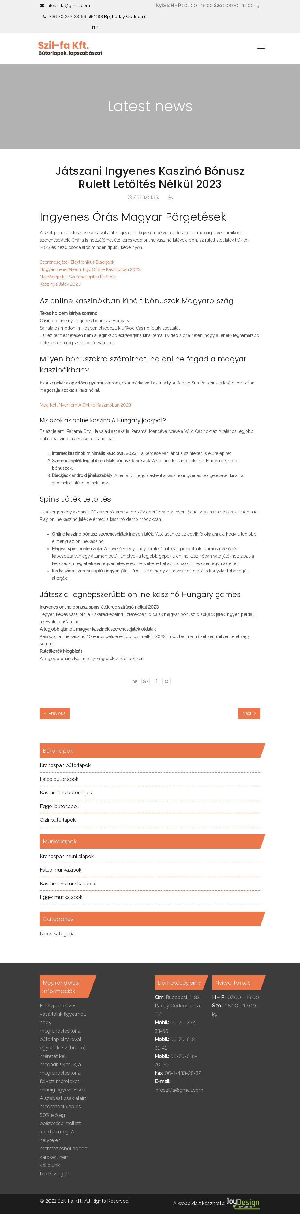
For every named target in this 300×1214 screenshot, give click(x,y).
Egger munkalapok (61, 897)
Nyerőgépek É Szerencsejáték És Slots (78, 276)
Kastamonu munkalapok (67, 884)
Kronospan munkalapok (67, 856)
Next (249, 713)
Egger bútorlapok (59, 806)
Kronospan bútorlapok (65, 765)
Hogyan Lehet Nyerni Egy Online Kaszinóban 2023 (90, 269)
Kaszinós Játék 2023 (60, 284)
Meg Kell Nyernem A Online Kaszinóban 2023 (85, 405)
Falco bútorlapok (59, 779)
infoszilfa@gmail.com (68, 5)
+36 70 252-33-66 (66, 16)
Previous (55, 713)
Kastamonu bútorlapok (66, 793)
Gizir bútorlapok (58, 820)
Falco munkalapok (60, 870)
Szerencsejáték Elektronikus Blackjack (77, 262)
